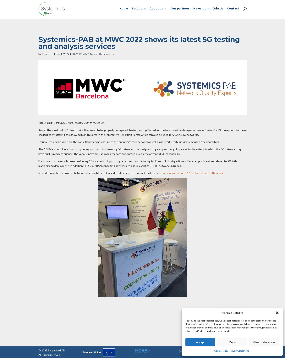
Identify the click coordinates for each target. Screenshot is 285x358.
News (93, 54)
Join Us (218, 8)
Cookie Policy (221, 350)
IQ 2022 (84, 54)
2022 (75, 54)
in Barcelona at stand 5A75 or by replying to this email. (191, 173)
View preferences (264, 342)
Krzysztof (47, 54)
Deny (232, 342)
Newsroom (201, 8)
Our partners (180, 8)
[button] (277, 313)
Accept (200, 342)
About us (156, 8)
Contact (233, 8)
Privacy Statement (239, 350)
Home (123, 8)
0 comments (106, 54)
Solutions (139, 8)
